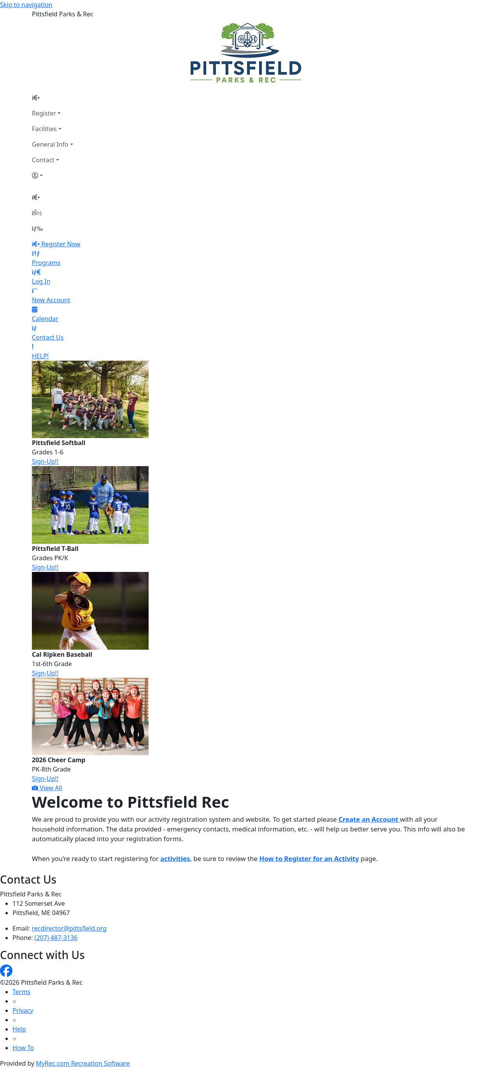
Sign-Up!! (45, 461)
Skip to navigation (26, 4)
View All (47, 788)
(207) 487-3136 (56, 937)
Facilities (44, 129)
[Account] (52, 175)
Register (44, 113)
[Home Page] (52, 97)
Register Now (60, 244)
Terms (21, 991)
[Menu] (37, 228)
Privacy (22, 1010)
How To (23, 1047)
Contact (43, 160)
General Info (50, 144)
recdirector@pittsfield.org (69, 928)
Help (19, 1029)
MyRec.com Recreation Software (83, 1063)
